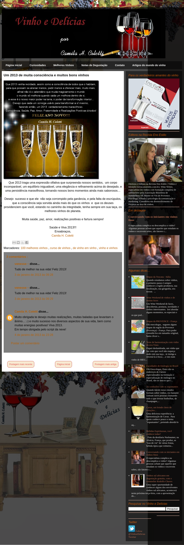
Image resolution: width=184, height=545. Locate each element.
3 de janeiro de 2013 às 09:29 (34, 298)
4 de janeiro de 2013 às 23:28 (34, 334)
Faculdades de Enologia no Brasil (162, 365)
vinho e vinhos (108, 248)
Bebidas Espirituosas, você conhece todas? (159, 432)
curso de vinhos (60, 248)
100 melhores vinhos (34, 248)
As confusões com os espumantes (162, 386)
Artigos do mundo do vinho (149, 65)
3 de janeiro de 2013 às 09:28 (34, 274)
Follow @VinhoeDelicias (136, 532)
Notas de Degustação (94, 65)
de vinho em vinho (85, 248)
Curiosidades (38, 65)
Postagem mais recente (20, 364)
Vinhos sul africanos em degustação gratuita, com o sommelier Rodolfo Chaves (159, 478)
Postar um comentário (25, 343)
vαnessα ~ (22, 263)
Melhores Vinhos (63, 65)
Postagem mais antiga (105, 364)
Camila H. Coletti (62, 235)
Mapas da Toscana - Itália (158, 276)
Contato (120, 65)
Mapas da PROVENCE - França (161, 321)
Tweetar (132, 537)
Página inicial (14, 65)
